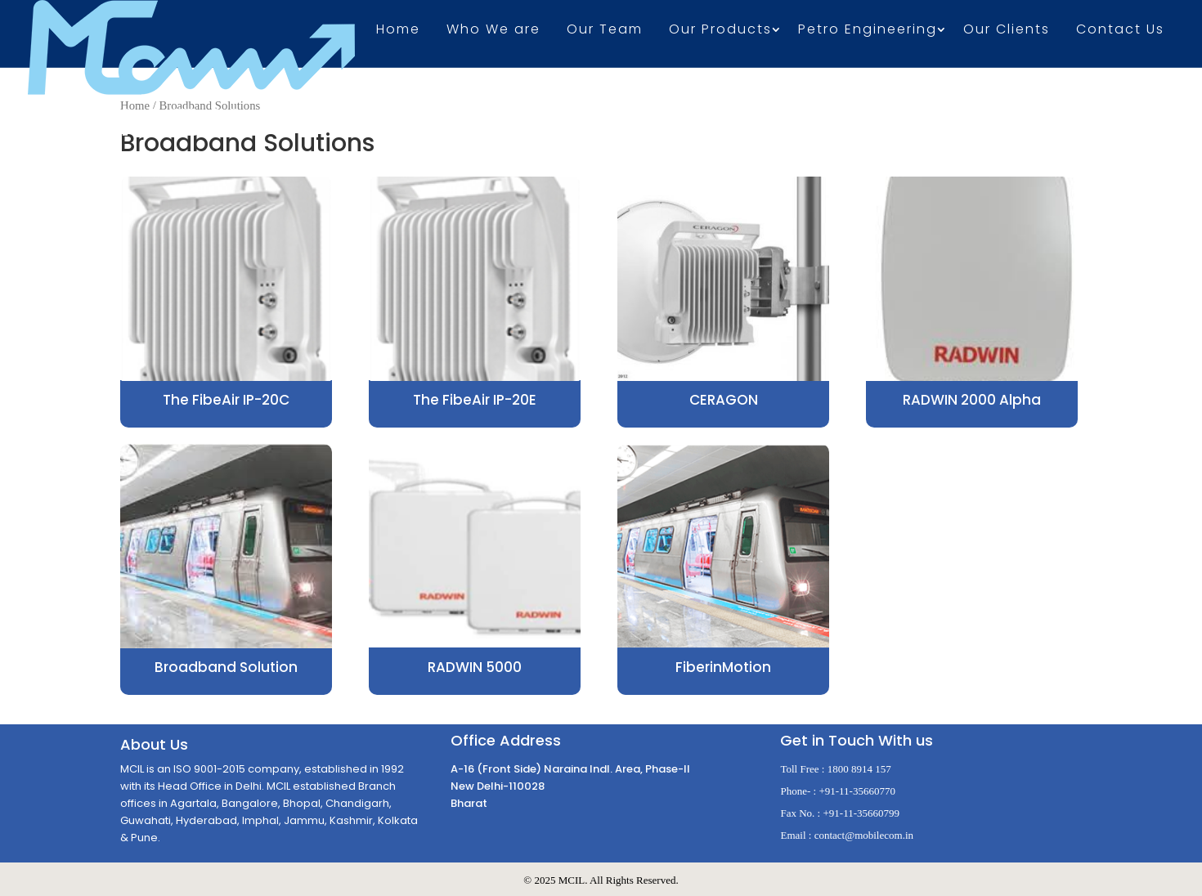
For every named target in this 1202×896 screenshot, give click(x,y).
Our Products (720, 31)
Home (398, 31)
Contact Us (1120, 31)
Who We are (493, 31)
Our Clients (1006, 31)
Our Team (605, 31)
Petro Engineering (867, 31)
